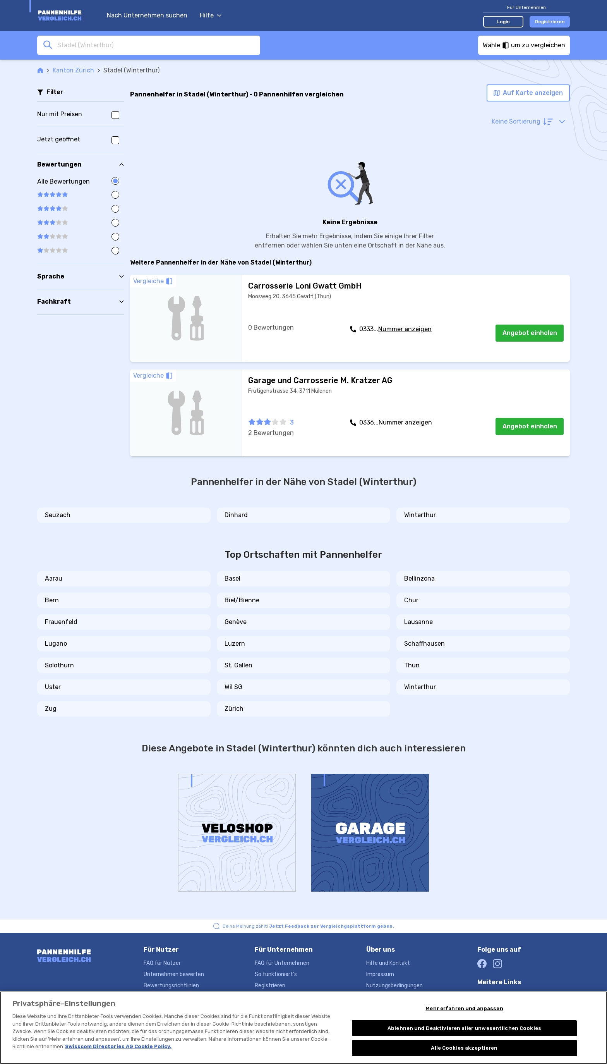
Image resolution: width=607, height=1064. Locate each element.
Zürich (234, 708)
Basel (232, 578)
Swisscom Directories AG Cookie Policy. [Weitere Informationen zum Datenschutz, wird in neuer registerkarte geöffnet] (118, 1046)
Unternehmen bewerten (174, 974)
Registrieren (550, 21)
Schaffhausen (424, 643)
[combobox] (156, 45)
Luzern (235, 643)
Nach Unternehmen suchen (147, 15)
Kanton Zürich (73, 70)
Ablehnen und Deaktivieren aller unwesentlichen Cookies (464, 1028)
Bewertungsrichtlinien (171, 985)
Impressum (380, 974)
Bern (52, 600)
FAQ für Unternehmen (282, 963)
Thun (412, 665)
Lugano (56, 643)
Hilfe (210, 15)
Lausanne (418, 622)
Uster (53, 687)
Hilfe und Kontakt (388, 963)
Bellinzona (419, 578)
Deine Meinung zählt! (308, 926)
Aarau (53, 578)
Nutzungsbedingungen (394, 985)
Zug (51, 708)
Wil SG (233, 687)
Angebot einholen (529, 333)
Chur (411, 600)
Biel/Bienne (242, 600)
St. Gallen (238, 665)
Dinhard (236, 515)
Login (503, 21)
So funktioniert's (276, 974)
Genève (236, 622)
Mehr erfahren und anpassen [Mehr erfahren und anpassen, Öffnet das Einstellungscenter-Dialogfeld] (464, 1008)
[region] (303, 1027)
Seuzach (57, 515)
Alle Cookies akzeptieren (464, 1048)
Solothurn (59, 665)
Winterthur (420, 515)
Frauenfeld (61, 622)
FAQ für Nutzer (162, 963)
